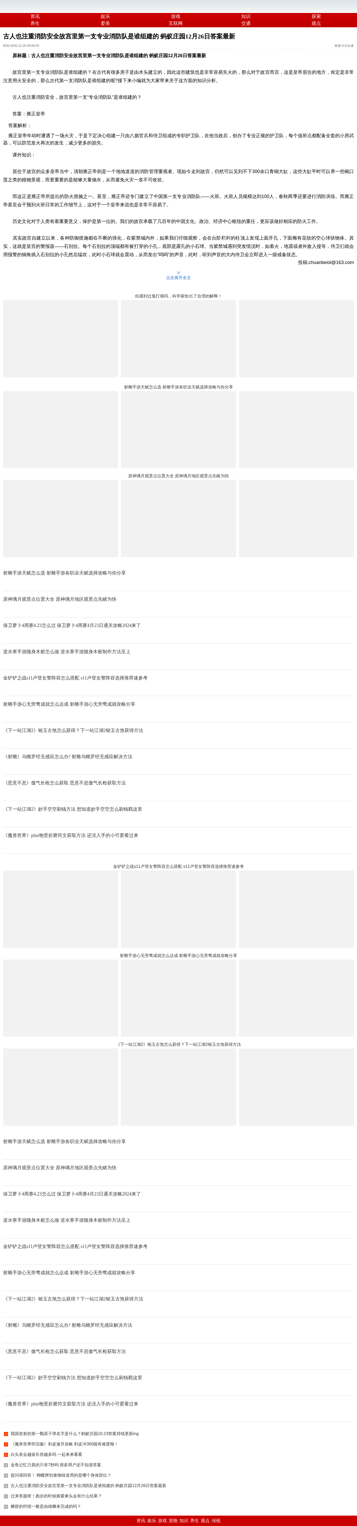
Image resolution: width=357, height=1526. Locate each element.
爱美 (105, 23)
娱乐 (105, 16)
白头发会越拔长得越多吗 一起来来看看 (46, 1454)
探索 (316, 16)
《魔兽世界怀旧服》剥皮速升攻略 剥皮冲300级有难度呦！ (64, 1444)
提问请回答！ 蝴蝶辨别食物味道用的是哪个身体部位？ (61, 1475)
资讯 (35, 16)
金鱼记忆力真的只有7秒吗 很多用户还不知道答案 (56, 1465)
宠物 (173, 1520)
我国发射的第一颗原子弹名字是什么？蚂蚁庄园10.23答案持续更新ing (75, 1433)
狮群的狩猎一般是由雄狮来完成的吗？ (46, 1506)
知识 (246, 16)
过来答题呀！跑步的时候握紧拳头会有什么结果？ (56, 1496)
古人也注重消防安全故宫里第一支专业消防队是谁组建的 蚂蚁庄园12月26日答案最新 (88, 1485)
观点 (205, 1520)
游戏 (175, 16)
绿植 (216, 1520)
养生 (35, 23)
